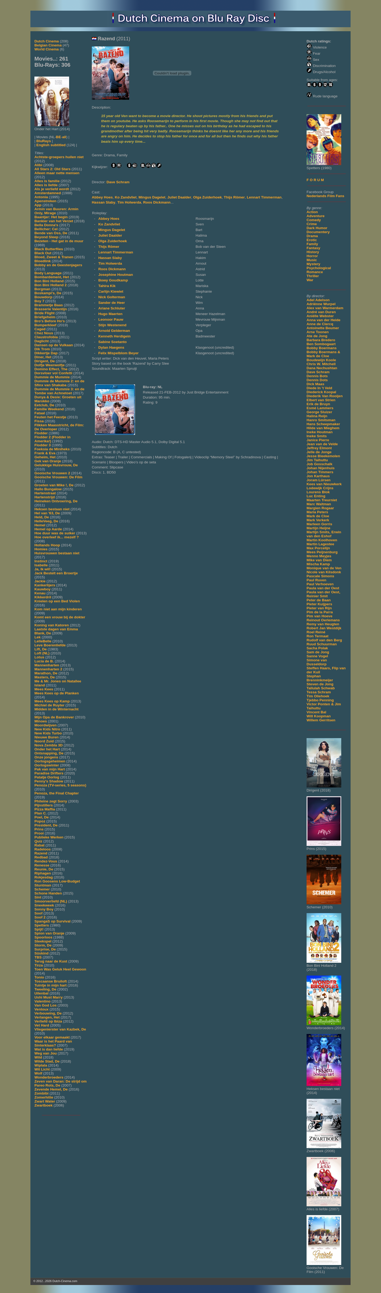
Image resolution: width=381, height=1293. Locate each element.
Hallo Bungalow (48, 489)
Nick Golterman (111, 297)
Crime (312, 224)
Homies (40, 549)
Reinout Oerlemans (323, 620)
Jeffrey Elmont (319, 448)
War (310, 280)
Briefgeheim (44, 317)
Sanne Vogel (317, 656)
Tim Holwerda (129, 202)
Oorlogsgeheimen (49, 761)
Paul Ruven (316, 580)
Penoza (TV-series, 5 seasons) (60, 785)
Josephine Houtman (115, 275)
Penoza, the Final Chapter (56, 793)
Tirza (38, 965)
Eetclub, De (44, 405)
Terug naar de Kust (50, 961)
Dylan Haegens (111, 347)
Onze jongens (46, 757)
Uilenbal (41, 993)
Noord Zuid (44, 741)
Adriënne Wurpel (321, 304)
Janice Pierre (318, 440)
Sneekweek (44, 905)
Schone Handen (48, 893)
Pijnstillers (43, 805)
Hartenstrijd (44, 497)
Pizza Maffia (44, 809)
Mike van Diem (319, 560)
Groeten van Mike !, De (54, 485)
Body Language (48, 273)
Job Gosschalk (319, 464)
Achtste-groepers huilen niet (59, 157)
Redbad (41, 857)
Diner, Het (42, 357)
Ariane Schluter (111, 308)
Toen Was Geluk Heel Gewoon (60, 969)
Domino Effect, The (51, 369)
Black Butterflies (48, 249)
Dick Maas (315, 384)
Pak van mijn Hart (49, 769)
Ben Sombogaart (321, 344)
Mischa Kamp (318, 564)
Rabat (39, 845)
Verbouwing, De (48, 1013)
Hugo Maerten (110, 314)
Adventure (315, 216)
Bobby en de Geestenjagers (58, 265)
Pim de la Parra (320, 612)
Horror (312, 256)
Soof (38, 913)
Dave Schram (318, 372)
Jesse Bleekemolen (323, 456)
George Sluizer (319, 412)
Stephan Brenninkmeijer (320, 678)
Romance (315, 272)
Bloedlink (42, 261)
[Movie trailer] (172, 99)
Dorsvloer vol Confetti (53, 373)
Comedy (314, 220)
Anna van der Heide (323, 320)
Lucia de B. (44, 661)
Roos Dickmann (156, 202)
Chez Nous (43, 333)
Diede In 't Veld (319, 388)
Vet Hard (41, 1025)
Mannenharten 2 (48, 669)
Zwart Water (44, 1101)
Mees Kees (43, 689)
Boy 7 (39, 301)
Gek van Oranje (47, 461)
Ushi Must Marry (48, 997)
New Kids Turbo (48, 733)
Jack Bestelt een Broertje (56, 573)
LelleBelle (42, 641)
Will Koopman (319, 716)
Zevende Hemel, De (51, 1089)
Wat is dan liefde (48, 1049)
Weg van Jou (45, 1053)
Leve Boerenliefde (50, 645)
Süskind (41, 953)
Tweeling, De (45, 989)
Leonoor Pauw (110, 319)
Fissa (39, 421)
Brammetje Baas (48, 305)
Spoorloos (43, 937)
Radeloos (42, 849)
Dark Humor (317, 228)
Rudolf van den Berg (324, 640)
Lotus (39, 657)
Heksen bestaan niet (51, 509)
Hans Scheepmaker (323, 424)
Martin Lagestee (320, 544)
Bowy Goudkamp (113, 280)
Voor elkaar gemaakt (52, 1037)
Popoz (39, 821)
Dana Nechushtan (322, 368)
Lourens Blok (318, 492)
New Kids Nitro (47, 729)
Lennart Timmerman (264, 197)
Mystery (313, 264)
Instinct (40, 561)
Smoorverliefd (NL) (50, 901)
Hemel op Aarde (48, 529)
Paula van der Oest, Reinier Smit (323, 594)
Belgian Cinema (48, 45)
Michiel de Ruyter (49, 705)
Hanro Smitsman (321, 420)
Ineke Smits (317, 436)
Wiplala (40, 1065)
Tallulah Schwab (321, 688)
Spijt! (38, 929)
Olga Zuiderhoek (207, 197)
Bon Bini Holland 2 (50, 285)
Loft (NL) (42, 653)
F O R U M (315, 180)
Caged (40, 329)
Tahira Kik (107, 286)
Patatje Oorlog (46, 777)
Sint (37, 897)
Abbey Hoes (102, 197)
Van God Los (45, 1005)
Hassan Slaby (103, 202)
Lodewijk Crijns (320, 488)
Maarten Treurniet (322, 500)
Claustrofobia (46, 337)
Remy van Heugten (323, 624)
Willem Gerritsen (321, 720)
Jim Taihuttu (317, 460)
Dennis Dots (317, 380)
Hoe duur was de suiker (54, 533)
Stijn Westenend (112, 325)
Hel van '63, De (47, 513)
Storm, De (42, 945)
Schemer (42, 889)
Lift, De (40, 649)
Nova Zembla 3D (48, 745)
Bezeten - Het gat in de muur (59, 241)
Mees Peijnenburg (322, 552)
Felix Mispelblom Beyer (118, 353)
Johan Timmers (320, 472)
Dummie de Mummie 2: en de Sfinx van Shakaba (59, 383)
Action (312, 212)
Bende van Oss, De (50, 233)
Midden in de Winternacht (56, 709)
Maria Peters (317, 512)
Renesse (41, 865)
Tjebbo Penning (320, 700)
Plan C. (40, 813)
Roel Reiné (316, 632)
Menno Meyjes (319, 556)
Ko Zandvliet (126, 197)
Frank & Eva (44, 453)
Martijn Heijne (318, 528)
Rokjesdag (43, 877)
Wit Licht (42, 1069)
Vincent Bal (316, 712)
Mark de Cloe (318, 516)
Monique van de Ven (324, 568)
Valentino (42, 1001)
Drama (312, 236)
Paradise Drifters (49, 773)
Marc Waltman (319, 504)
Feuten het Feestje (50, 417)
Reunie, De (43, 869)
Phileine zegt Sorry (50, 801)
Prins (38, 829)
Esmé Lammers (320, 408)
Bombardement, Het (51, 277)
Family (312, 244)
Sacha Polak (317, 648)
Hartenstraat (45, 493)
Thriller (313, 276)
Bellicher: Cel (46, 229)
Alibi (38, 165)
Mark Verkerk (318, 520)
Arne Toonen (318, 332)
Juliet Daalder (179, 197)
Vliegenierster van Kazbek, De (60, 1029)
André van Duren (321, 312)
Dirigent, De (44, 361)
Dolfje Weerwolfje (49, 365)
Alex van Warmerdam (325, 308)
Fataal (39, 413)
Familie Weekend (49, 409)
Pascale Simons (320, 576)
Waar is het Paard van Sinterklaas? (53, 1043)
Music (312, 260)
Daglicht (41, 341)
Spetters (41, 925)
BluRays (43, 141)
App (37, 205)
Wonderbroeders (49, 1077)
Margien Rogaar (320, 508)
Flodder (41, 433)
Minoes (40, 721)
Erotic (312, 240)
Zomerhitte (43, 1097)
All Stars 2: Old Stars (52, 169)
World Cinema (46, 49)
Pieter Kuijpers (319, 604)
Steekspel (42, 941)
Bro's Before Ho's (49, 321)
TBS (38, 957)
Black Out (42, 253)
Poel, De (41, 817)
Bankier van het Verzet (53, 221)
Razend (40, 853)
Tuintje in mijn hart (50, 985)
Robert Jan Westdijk (324, 628)
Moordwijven (45, 725)
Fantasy (313, 248)
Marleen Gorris (319, 524)
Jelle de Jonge (319, 452)
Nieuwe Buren (46, 737)
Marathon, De (45, 673)
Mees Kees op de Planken (56, 693)
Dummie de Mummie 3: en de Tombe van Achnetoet (59, 391)
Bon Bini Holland (49, 281)
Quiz (38, 841)
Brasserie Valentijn (50, 309)
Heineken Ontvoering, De (56, 501)
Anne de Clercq (320, 324)
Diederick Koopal (321, 392)
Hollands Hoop (47, 545)
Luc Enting (316, 496)
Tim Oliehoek (318, 696)
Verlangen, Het (46, 1017)
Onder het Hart (47, 749)
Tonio (39, 977)
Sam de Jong (318, 652)
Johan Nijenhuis (321, 468)
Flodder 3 (42, 445)
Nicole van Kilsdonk (324, 572)
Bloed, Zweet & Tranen (53, 257)
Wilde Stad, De (46, 1061)
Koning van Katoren (51, 625)
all (64, 137)
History (313, 252)
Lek (37, 637)
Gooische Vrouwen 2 (52, 473)
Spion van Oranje (49, 933)
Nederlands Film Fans (325, 196)
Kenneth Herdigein (114, 336)
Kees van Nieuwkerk (324, 484)
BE (58, 137)
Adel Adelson (318, 300)
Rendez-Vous (45, 861)
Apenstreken (45, 201)
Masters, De (44, 677)
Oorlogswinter (46, 765)
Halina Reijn (317, 416)
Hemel (39, 525)
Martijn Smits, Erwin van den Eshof (324, 534)
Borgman (42, 289)
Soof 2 (40, 917)
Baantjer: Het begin (51, 217)
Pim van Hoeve (319, 616)
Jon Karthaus (318, 476)
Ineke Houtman (319, 432)
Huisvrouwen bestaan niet (56, 553)
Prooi (39, 833)
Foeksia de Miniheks (52, 449)
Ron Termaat (317, 636)
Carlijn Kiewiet (110, 291)
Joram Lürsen (319, 480)
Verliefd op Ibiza (48, 1021)
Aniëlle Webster (320, 316)
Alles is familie (46, 181)
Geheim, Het (44, 457)
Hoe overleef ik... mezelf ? (56, 537)
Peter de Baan (319, 600)
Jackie (40, 581)
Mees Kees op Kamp (52, 701)
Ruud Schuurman (322, 644)
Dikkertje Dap (46, 353)
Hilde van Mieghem (323, 428)
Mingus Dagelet (151, 197)
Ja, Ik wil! (42, 569)
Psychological (319, 268)
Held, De (41, 517)
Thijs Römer (234, 197)
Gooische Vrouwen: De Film (58, 477)
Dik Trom (42, 349)
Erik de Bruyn (318, 404)
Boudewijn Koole (321, 360)
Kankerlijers (44, 585)
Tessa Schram (319, 692)
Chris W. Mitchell (321, 364)
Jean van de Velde (322, 444)
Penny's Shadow (48, 781)
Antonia (41, 197)
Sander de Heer (111, 303)
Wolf (38, 1073)
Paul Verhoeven (320, 584)
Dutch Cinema (46, 41)
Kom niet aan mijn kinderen (58, 609)
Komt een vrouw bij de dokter (59, 617)
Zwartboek (43, 1105)
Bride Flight (44, 313)
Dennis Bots (317, 376)
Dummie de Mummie (52, 377)
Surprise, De (45, 949)
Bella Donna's (46, 225)
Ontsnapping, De (49, 753)
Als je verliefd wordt (51, 189)
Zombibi (41, 1093)
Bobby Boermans (322, 348)
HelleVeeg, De (46, 521)
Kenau (40, 593)
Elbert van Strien (321, 400)
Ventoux (41, 1009)
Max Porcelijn (318, 548)
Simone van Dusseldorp (317, 662)
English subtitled (51, 145)
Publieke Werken (49, 837)
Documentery (318, 232)
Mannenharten (46, 665)
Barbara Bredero (321, 340)
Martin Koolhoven (322, 540)
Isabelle (41, 565)
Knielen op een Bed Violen (57, 601)
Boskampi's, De (47, 293)
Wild (38, 1057)
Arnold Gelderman (114, 331)
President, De (46, 825)
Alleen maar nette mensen (56, 173)
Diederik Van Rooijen (325, 396)
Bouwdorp (43, 297)
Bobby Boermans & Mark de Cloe (323, 354)
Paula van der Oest (323, 588)
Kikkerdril (42, 597)
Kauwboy (42, 589)
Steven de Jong (320, 684)
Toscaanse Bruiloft (50, 981)
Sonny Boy (43, 909)
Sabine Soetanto (112, 342)
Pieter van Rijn (319, 608)
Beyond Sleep (46, 237)
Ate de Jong (317, 336)
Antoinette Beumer (323, 328)
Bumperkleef (45, 325)
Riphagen (42, 873)
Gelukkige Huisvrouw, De (56, 465)
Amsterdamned (47, 193)
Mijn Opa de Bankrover (54, 717)
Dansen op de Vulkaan (53, 345)
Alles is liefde (46, 185)
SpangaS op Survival (52, 921)
